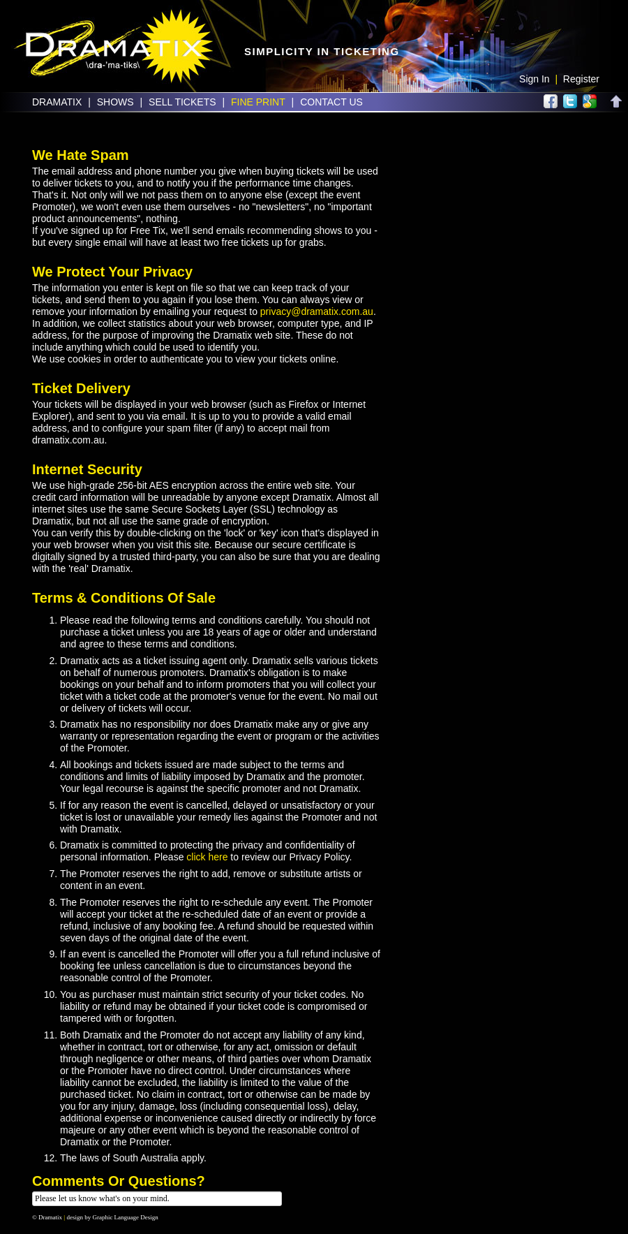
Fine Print (258, 102)
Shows (115, 102)
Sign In (534, 79)
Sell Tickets (182, 102)
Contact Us (331, 102)
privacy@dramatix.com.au (316, 311)
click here (206, 856)
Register (581, 79)
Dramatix (57, 102)
